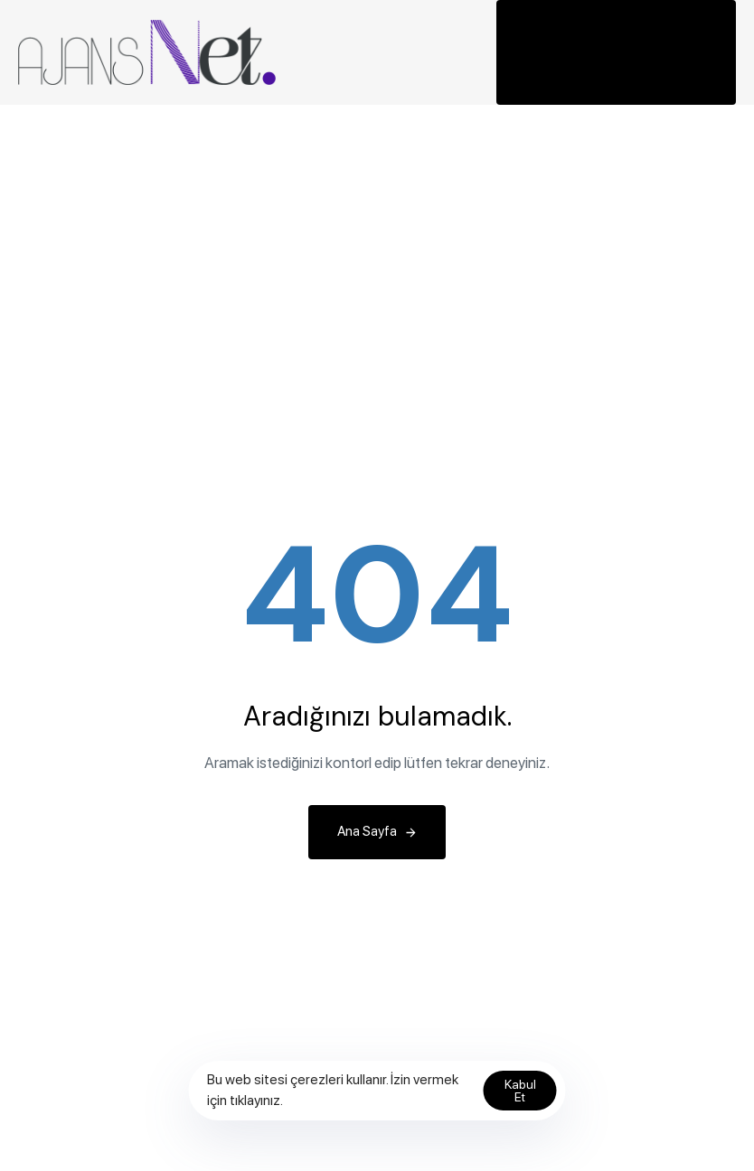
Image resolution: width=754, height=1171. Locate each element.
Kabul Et (520, 1090)
